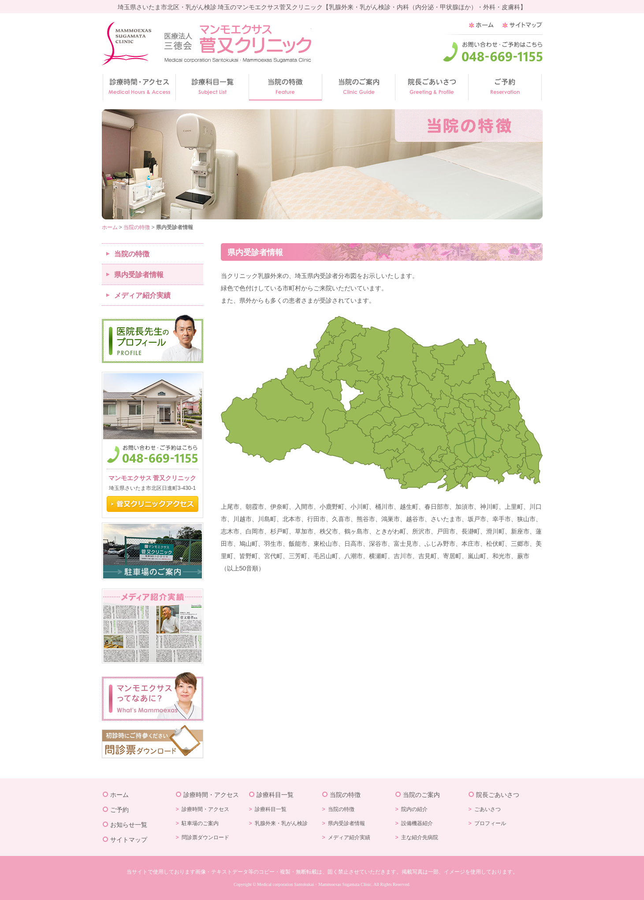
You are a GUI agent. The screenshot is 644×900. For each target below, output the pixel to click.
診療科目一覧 (275, 794)
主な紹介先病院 (419, 837)
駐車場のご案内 (200, 823)
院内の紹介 (414, 809)
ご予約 (119, 809)
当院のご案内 (421, 794)
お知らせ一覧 (128, 824)
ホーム (110, 227)
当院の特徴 (136, 227)
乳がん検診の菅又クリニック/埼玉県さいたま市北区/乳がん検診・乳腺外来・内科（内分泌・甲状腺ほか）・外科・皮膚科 (206, 43)
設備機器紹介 (417, 823)
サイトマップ (128, 839)
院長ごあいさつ (497, 794)
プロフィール (490, 823)
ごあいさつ (487, 809)
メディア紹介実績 (142, 295)
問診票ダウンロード (205, 837)
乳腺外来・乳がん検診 (281, 823)
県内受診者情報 (139, 274)
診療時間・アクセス (211, 794)
